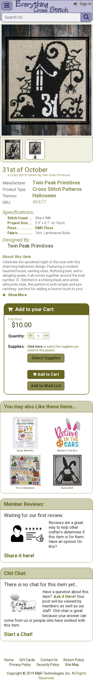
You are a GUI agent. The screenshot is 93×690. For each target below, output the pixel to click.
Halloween (44, 196)
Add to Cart (46, 374)
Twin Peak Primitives (56, 183)
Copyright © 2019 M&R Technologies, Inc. (39, 673)
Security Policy (47, 665)
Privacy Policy (20, 665)
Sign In (83, 3)
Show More (14, 295)
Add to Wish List (46, 385)
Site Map (72, 665)
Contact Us (49, 660)
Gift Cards (27, 660)
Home (9, 660)
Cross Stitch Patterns (57, 189)
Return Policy (73, 660)
